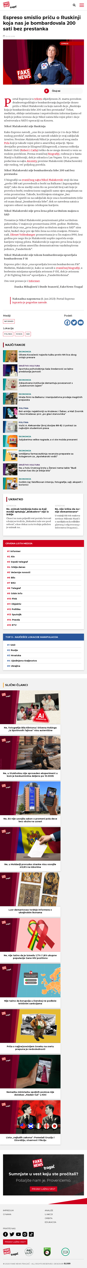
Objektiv (16, 604)
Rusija (19, 334)
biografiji (53, 153)
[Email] (81, 323)
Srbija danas (18, 567)
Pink (14, 598)
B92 (13, 583)
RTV (14, 625)
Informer (34, 280)
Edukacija (50, 1222)
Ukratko (15, 499)
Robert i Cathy (29, 150)
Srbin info (16, 593)
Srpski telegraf (19, 561)
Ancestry (31, 161)
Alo (13, 556)
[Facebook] (67, 323)
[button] (81, 5)
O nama (7, 1214)
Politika (16, 609)
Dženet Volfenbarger (22, 234)
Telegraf (16, 588)
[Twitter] (74, 323)
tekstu (38, 98)
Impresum (8, 1210)
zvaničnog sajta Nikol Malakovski (42, 179)
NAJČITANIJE (15, 345)
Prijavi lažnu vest (43, 1189)
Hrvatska (16, 655)
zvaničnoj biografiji (68, 267)
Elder (67, 1263)
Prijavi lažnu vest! (15, 1242)
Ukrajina (15, 666)
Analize (49, 1210)
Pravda (16, 619)
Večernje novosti (20, 572)
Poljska (8, 334)
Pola (6, 142)
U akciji (49, 1214)
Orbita (48, 1218)
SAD (28, 334)
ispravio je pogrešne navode (29, 302)
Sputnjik (16, 614)
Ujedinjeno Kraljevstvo (24, 660)
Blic (13, 577)
